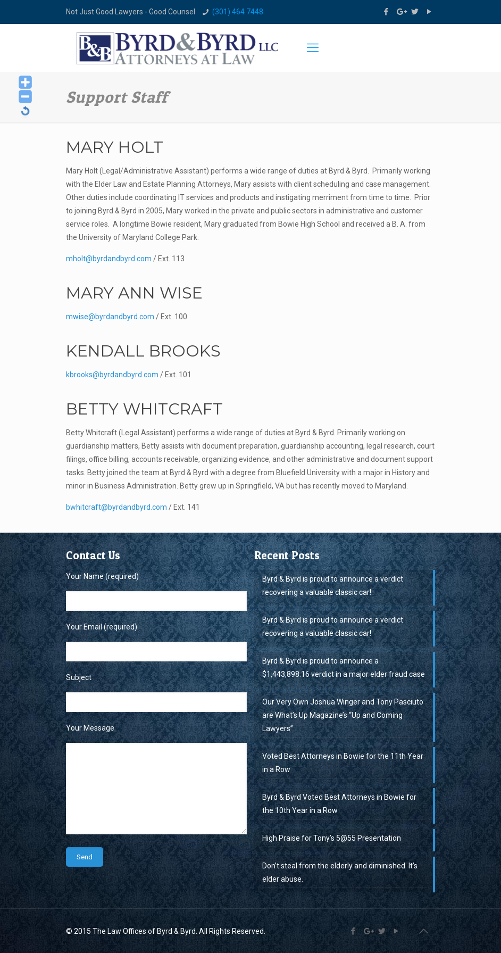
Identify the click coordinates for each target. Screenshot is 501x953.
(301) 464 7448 (237, 11)
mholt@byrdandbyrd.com (109, 258)
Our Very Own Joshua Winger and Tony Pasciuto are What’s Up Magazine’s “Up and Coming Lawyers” (342, 715)
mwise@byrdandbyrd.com (110, 316)
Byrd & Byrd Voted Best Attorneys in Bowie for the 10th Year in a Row (339, 804)
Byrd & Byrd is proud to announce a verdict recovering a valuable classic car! (332, 585)
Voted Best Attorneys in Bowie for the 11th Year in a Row (342, 763)
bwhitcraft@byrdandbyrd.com (116, 507)
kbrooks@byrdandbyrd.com (112, 374)
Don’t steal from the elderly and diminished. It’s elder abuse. (340, 872)
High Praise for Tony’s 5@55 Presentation (331, 838)
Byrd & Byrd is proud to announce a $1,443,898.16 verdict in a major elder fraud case (343, 667)
